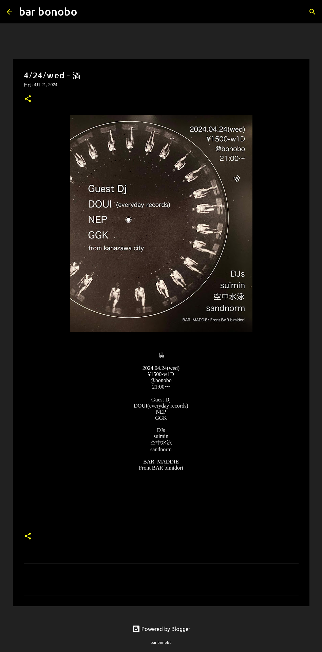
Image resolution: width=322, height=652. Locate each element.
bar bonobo (48, 11)
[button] (28, 99)
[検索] (87, 12)
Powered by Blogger (161, 629)
